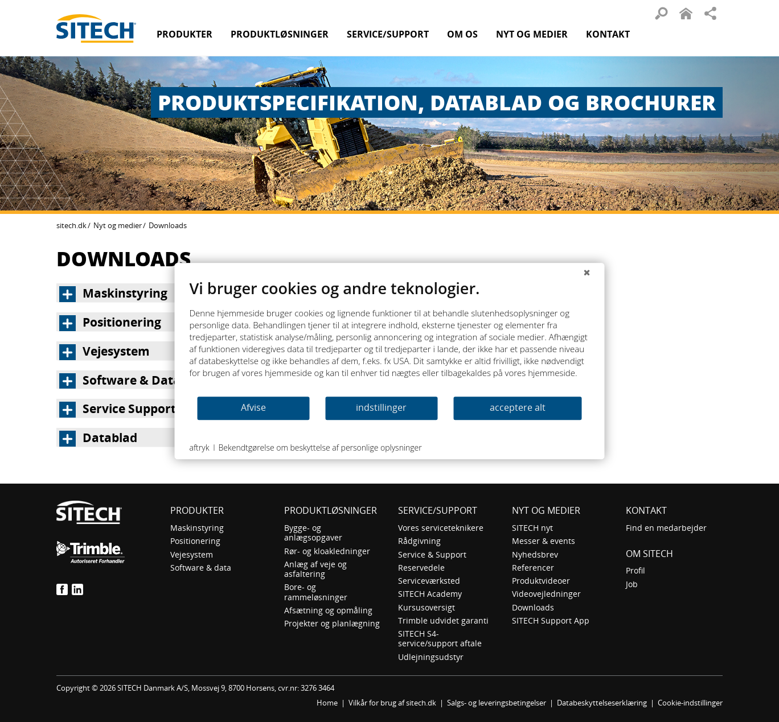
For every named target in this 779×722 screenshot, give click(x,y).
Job (632, 584)
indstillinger (381, 407)
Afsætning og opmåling (328, 610)
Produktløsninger (330, 510)
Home (327, 703)
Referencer (533, 567)
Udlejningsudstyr (431, 656)
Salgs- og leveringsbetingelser (496, 703)
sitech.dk (71, 225)
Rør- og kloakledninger (327, 551)
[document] (390, 337)
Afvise (253, 407)
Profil (635, 570)
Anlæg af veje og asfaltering (315, 569)
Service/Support (437, 510)
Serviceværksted (429, 580)
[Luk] (587, 271)
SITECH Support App (550, 620)
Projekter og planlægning (332, 623)
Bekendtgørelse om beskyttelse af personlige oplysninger (319, 447)
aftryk (200, 447)
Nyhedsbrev (535, 554)
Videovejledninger (546, 593)
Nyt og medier (117, 225)
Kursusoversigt (426, 607)
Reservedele (421, 567)
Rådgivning (419, 540)
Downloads (533, 607)
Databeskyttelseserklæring (602, 703)
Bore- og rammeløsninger (315, 591)
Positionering (195, 540)
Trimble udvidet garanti (443, 620)
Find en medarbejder (666, 527)
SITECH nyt (532, 527)
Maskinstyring (197, 527)
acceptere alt (518, 407)
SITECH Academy (430, 593)
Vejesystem (191, 554)
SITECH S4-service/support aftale (440, 638)
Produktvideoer (541, 580)
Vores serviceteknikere (440, 527)
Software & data (200, 567)
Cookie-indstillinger (690, 703)
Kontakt (608, 34)
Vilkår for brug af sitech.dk (392, 703)
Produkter (184, 34)
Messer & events (543, 540)
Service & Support (432, 554)
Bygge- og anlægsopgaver (313, 532)
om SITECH (649, 553)
